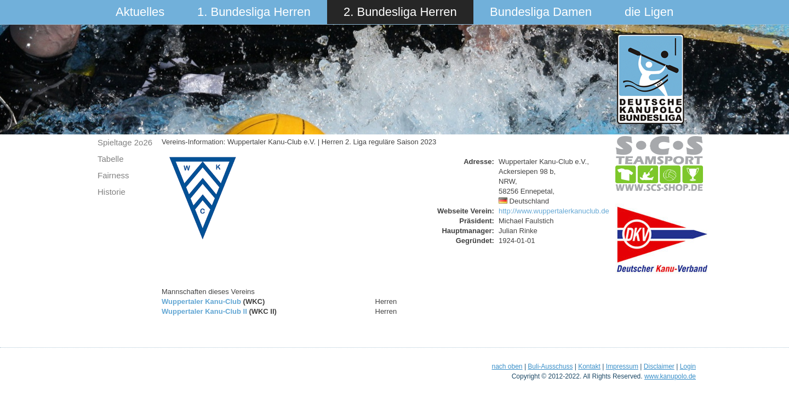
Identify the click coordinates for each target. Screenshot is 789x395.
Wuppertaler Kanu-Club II (204, 311)
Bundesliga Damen (541, 12)
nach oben (506, 366)
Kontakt (589, 366)
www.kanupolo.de (670, 376)
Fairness (113, 175)
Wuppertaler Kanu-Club (201, 301)
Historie (111, 191)
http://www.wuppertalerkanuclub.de (554, 211)
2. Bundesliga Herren (400, 12)
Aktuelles (140, 12)
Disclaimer (659, 366)
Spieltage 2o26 (125, 142)
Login (688, 366)
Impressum (622, 366)
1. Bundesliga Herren (254, 12)
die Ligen (649, 12)
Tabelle (111, 158)
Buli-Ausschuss (550, 366)
